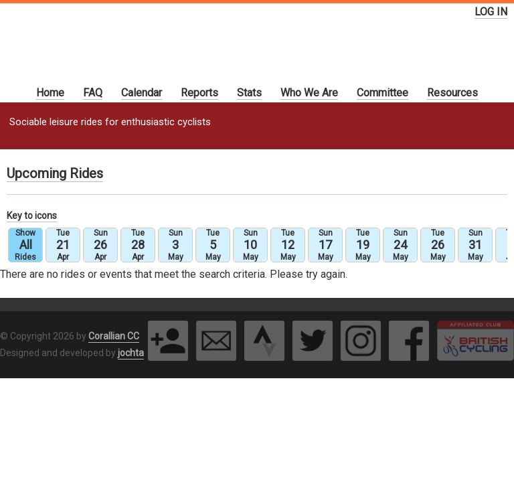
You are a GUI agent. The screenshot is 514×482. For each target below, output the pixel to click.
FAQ (92, 92)
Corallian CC (113, 336)
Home (50, 92)
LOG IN (491, 11)
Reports (199, 92)
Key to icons (32, 215)
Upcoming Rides (55, 173)
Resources (452, 92)
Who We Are (309, 92)
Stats (249, 92)
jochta (131, 352)
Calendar (141, 92)
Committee (382, 92)
